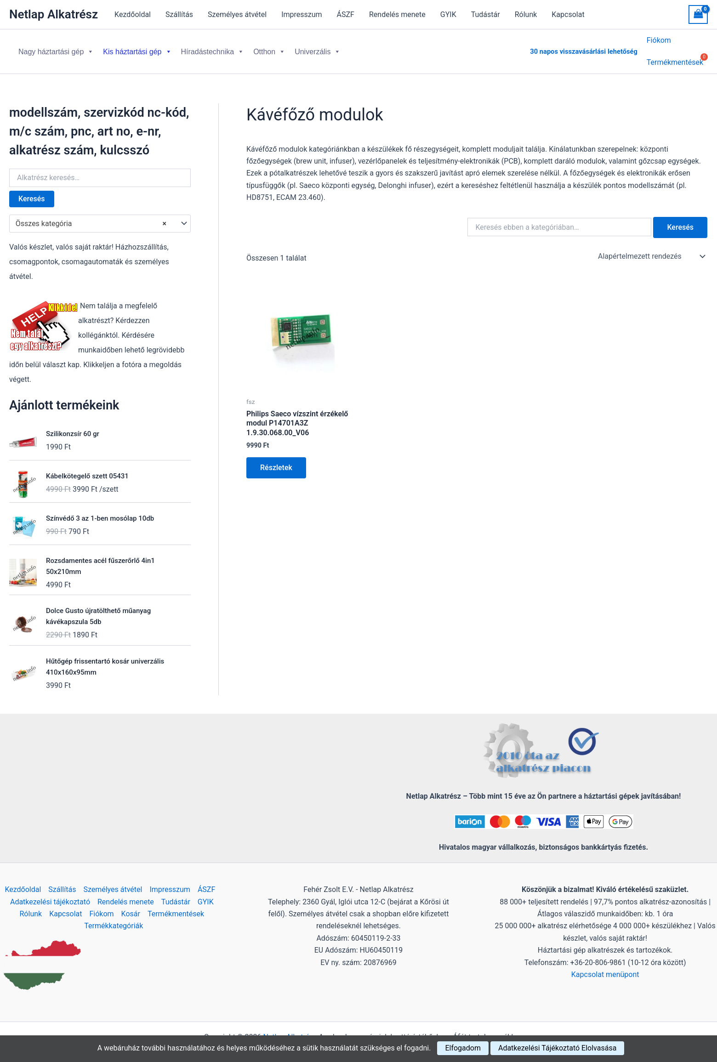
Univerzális (318, 48)
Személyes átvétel (237, 14)
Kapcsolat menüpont (605, 967)
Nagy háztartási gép (56, 48)
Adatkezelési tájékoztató (50, 894)
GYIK (448, 14)
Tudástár (485, 14)
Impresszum (301, 14)
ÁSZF (345, 14)
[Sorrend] (650, 249)
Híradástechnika (213, 48)
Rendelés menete (397, 14)
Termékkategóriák (113, 918)
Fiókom (659, 41)
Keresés (31, 191)
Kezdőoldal (132, 14)
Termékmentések (176, 906)
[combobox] (100, 216)
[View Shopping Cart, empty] (698, 14)
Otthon (269, 48)
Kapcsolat (568, 14)
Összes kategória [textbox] (91, 216)
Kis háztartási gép (137, 48)
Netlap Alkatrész (53, 14)
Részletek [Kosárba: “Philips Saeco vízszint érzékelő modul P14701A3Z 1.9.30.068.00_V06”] (276, 460)
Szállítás (179, 14)
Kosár (130, 906)
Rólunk (526, 14)
